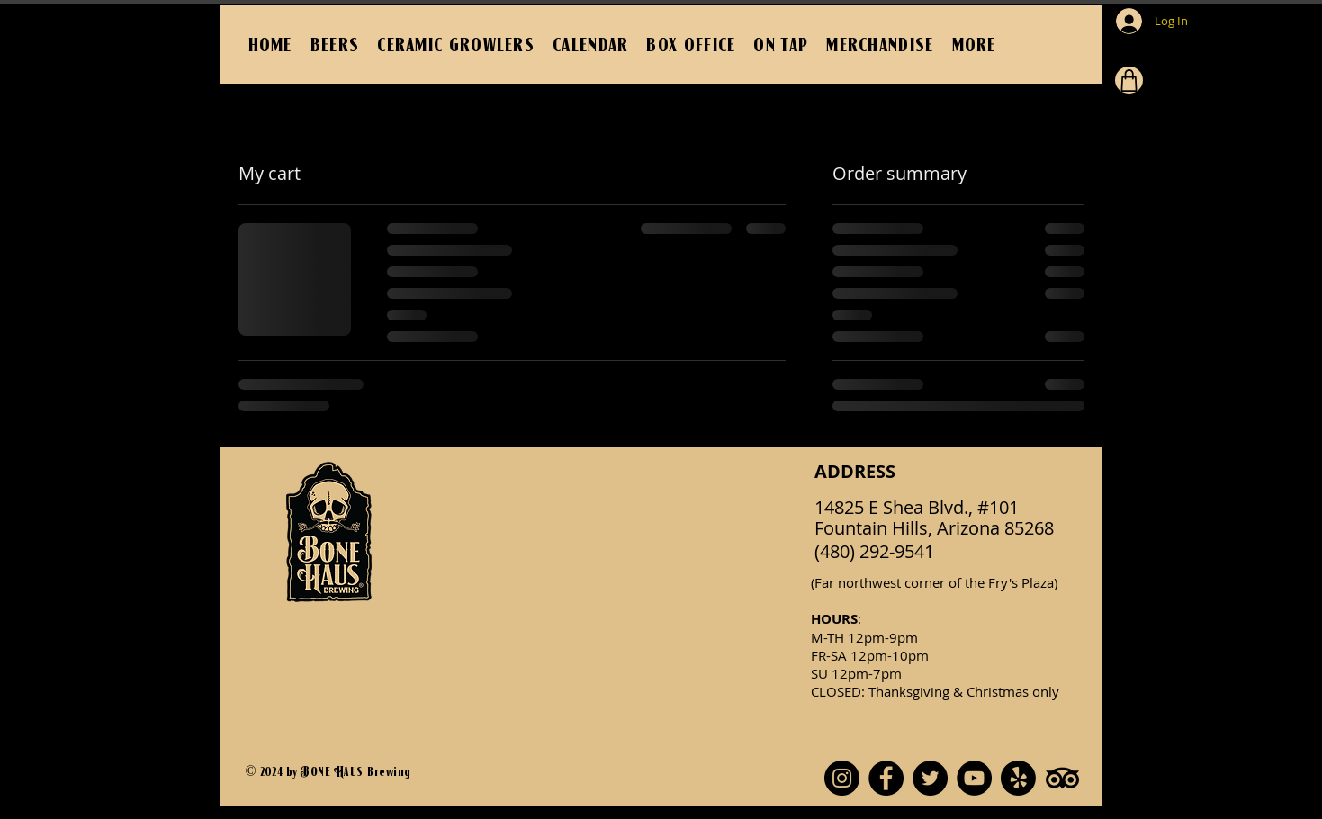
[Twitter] (930, 778)
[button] (974, 44)
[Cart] (1129, 80)
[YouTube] (974, 778)
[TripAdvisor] (1062, 778)
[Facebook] (886, 778)
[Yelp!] (1018, 778)
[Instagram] (841, 778)
